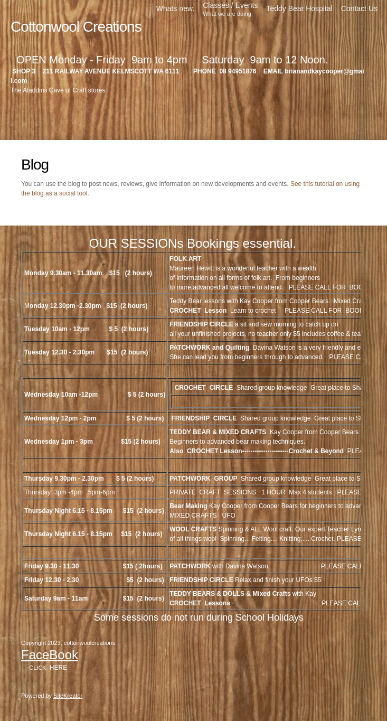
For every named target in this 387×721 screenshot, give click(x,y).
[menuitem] (175, 10)
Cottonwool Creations (76, 26)
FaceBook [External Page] (49, 655)
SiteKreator (67, 695)
